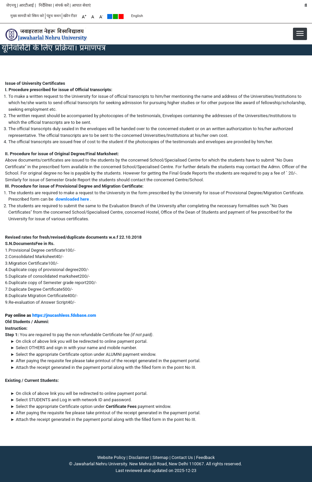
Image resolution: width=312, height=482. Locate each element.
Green (115, 16)
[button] (300, 33)
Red (121, 16)
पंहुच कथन (53, 16)
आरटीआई (26, 5)
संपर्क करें (62, 5)
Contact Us (182, 457)
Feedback (205, 457)
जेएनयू (11, 5)
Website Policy (111, 457)
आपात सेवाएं (81, 5)
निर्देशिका (45, 5)
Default (109, 16)
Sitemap (160, 457)
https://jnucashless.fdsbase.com (64, 315)
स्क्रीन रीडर (70, 16)
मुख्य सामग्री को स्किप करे (27, 16)
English (137, 16)
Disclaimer (139, 457)
